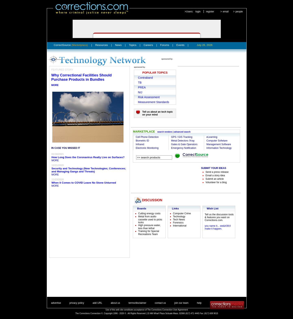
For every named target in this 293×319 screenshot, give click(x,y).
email (226, 11)
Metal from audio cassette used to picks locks (150, 219)
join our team (181, 303)
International (179, 225)
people (239, 11)
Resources (101, 45)
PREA (142, 87)
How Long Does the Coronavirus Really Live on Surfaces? (88, 157)
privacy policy (76, 303)
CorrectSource (71, 45)
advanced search (182, 132)
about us (115, 303)
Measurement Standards (153, 102)
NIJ (140, 92)
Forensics (178, 222)
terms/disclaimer (137, 303)
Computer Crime (182, 213)
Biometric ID (142, 140)
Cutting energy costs (149, 213)
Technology (179, 216)
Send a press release (217, 172)
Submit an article (215, 178)
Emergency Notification (183, 148)
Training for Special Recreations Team (148, 233)
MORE (55, 85)
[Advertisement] (162, 177)
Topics (132, 45)
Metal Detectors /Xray (183, 140)
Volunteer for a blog (216, 182)
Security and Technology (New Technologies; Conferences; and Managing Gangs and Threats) (88, 170)
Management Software (219, 144)
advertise (56, 303)
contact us (160, 303)
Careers (148, 45)
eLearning (212, 137)
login (197, 11)
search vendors (164, 132)
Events (180, 45)
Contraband (145, 77)
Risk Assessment (149, 97)
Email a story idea (215, 175)
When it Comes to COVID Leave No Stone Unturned (83, 182)
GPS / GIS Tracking (181, 137)
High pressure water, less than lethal (149, 227)
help (199, 303)
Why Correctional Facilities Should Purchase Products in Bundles (81, 77)
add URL (97, 303)
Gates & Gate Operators (184, 144)
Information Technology (219, 148)
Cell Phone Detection (147, 137)
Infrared (140, 144)
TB (140, 82)
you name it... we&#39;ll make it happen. (218, 227)
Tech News (179, 219)
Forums (164, 45)
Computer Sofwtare (217, 140)
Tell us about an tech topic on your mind (157, 113)
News (118, 45)
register (210, 11)
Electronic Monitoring (147, 148)
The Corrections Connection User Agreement (167, 310)
